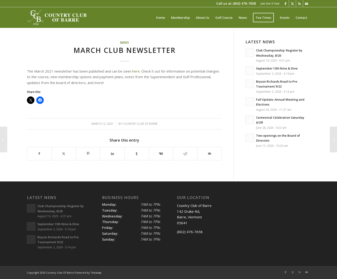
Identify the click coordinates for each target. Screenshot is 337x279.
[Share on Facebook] (39, 153)
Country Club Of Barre (140, 124)
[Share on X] (64, 153)
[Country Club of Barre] (58, 17)
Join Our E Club (269, 3)
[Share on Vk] (161, 153)
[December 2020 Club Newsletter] (3, 139)
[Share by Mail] (210, 153)
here (136, 71)
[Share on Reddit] (185, 153)
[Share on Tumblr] (137, 153)
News (124, 42)
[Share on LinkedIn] (112, 153)
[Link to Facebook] (285, 3)
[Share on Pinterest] (88, 153)
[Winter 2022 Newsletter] (333, 139)
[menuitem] (268, 3)
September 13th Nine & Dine (277, 68)
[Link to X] (292, 3)
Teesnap (96, 272)
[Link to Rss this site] (299, 3)
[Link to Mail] (306, 3)
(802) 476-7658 (244, 3)
